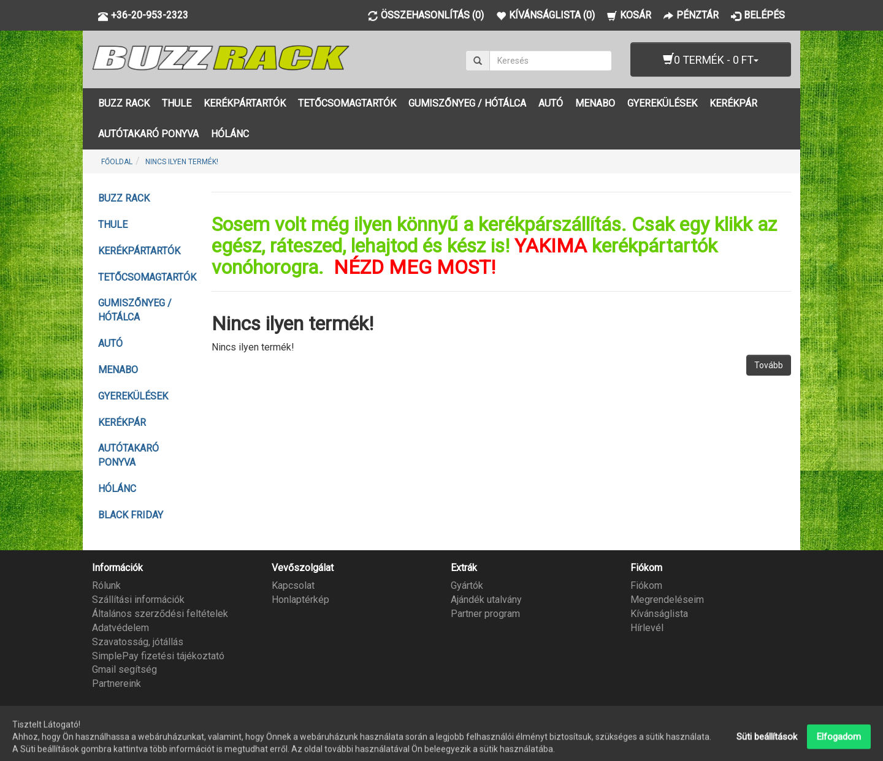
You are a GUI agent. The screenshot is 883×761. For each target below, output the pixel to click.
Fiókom (646, 585)
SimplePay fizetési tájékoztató (158, 656)
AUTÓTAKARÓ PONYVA (148, 134)
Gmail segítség (124, 669)
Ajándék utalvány (486, 599)
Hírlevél (646, 628)
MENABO (595, 103)
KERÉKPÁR (733, 103)
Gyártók (467, 585)
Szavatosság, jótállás (137, 642)
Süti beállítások (766, 746)
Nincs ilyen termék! (181, 161)
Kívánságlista (659, 613)
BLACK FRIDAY (130, 515)
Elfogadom (839, 746)
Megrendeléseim (667, 599)
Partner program (485, 613)
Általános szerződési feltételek (160, 613)
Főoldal (116, 161)
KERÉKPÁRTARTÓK (245, 103)
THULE (176, 103)
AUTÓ (550, 103)
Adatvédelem (120, 628)
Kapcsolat (293, 585)
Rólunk (106, 585)
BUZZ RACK (124, 103)
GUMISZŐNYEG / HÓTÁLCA (467, 103)
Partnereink (116, 683)
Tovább (768, 365)
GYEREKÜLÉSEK (662, 103)
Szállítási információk (138, 599)
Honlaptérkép (300, 599)
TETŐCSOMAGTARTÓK (347, 103)
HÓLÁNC (230, 134)
